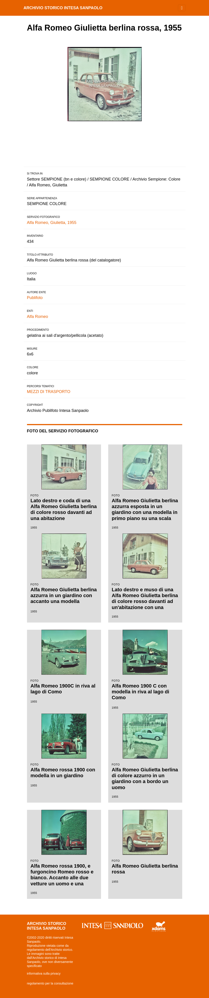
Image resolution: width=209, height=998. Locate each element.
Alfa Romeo (37, 316)
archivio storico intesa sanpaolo (63, 8)
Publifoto (35, 297)
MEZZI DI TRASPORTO (48, 391)
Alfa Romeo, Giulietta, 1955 (51, 222)
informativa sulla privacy (44, 973)
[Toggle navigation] (181, 7)
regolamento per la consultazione (50, 983)
